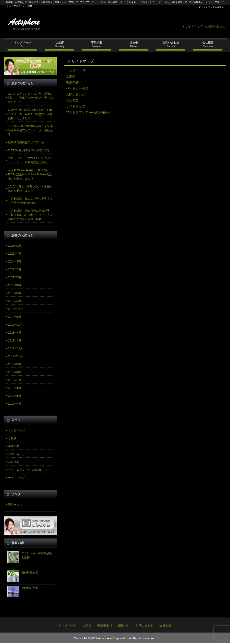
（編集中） (134, 44)
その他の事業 (29, 587)
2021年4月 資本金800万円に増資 (28, 150)
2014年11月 (15, 309)
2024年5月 (14, 261)
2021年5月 (14, 277)
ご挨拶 (59, 44)
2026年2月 (14, 245)
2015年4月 (14, 301)
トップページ (22, 44)
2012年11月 (15, 348)
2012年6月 (14, 388)
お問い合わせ (216, 26)
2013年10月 (15, 324)
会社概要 (208, 44)
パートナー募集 (77, 88)
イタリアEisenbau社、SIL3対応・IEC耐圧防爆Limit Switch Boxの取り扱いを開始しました (30, 174)
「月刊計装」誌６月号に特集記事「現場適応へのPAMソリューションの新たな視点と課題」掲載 (30, 215)
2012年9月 (14, 364)
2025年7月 (14, 253)
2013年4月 (14, 332)
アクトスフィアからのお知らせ (88, 112)
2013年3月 (14, 340)
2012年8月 (14, 372)
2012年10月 (15, 356)
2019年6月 (14, 285)
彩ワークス (15, 504)
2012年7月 (14, 380)
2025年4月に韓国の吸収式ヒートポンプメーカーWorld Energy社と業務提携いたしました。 (30, 114)
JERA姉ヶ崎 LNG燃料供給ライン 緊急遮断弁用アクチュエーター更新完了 (30, 130)
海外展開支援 (29, 572)
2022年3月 (14, 269)
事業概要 (96, 44)
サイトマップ (194, 26)
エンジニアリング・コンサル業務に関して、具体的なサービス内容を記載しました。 (30, 98)
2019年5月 (14, 293)
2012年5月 (14, 395)
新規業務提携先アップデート (26, 142)
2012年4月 (14, 403)
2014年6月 (14, 316)
